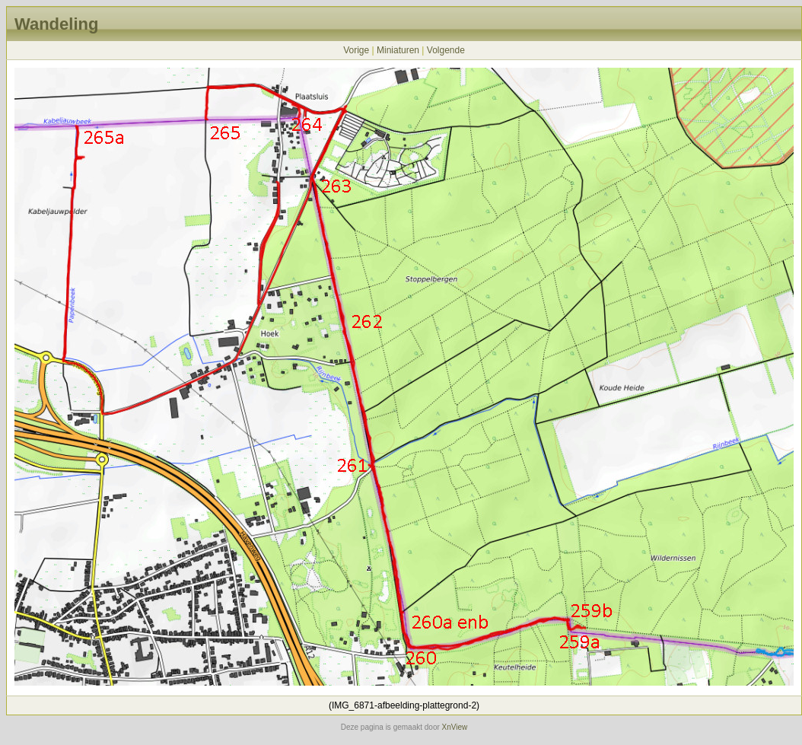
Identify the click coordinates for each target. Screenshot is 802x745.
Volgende (446, 50)
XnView (455, 727)
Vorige (356, 50)
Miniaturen (398, 50)
